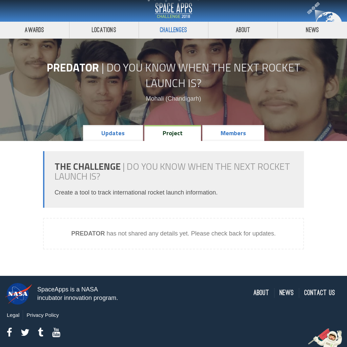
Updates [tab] (113, 133)
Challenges (173, 30)
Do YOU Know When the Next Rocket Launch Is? (203, 75)
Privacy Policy (42, 315)
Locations (104, 30)
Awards (34, 30)
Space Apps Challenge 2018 (173, 11)
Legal (13, 315)
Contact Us (319, 293)
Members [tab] (233, 133)
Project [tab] (173, 133)
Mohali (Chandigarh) (173, 98)
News (312, 30)
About (243, 30)
